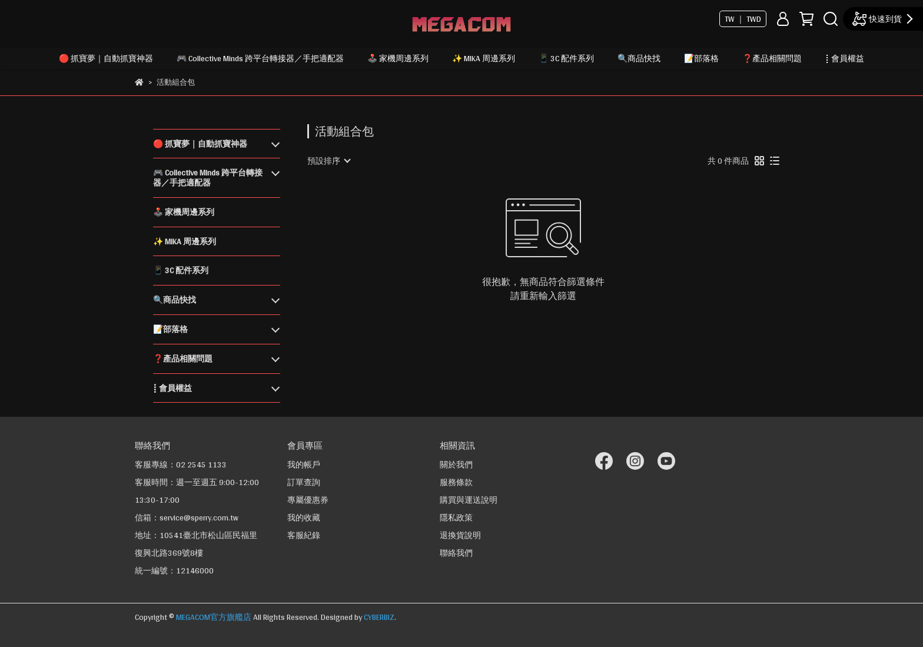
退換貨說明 (460, 535)
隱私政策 (456, 517)
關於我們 (456, 464)
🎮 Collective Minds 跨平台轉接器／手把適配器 (260, 58)
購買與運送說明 (468, 499)
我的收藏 (303, 517)
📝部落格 (701, 58)
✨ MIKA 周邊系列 (483, 58)
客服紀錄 (303, 535)
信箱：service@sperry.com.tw (186, 517)
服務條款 (456, 482)
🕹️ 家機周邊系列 (398, 58)
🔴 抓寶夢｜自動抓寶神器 (106, 58)
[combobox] (328, 160)
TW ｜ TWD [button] (743, 19)
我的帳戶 (303, 464)
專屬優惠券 (307, 499)
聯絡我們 (456, 552)
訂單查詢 (303, 482)
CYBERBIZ (379, 617)
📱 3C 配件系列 (566, 58)
